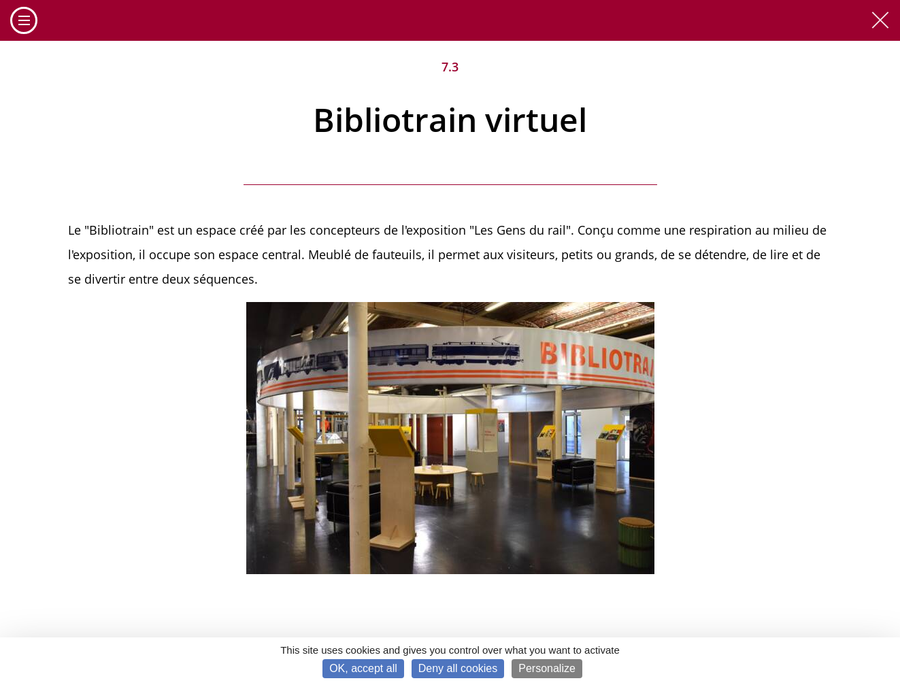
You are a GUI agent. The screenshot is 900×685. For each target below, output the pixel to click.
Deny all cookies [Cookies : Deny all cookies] (458, 668)
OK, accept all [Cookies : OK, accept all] (363, 668)
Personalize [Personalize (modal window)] (547, 668)
